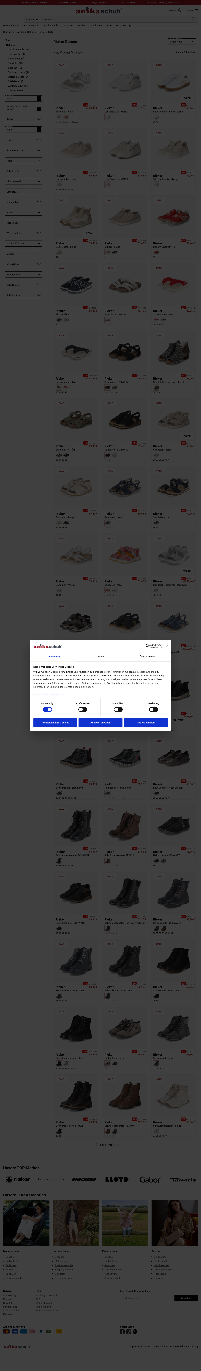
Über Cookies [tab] (147, 656)
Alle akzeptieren (146, 722)
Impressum (57, 694)
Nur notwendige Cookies (55, 722)
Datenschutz (40, 694)
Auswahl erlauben (100, 722)
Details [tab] (100, 656)
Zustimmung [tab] (53, 656)
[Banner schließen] (167, 646)
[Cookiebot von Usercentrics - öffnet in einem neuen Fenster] (148, 646)
